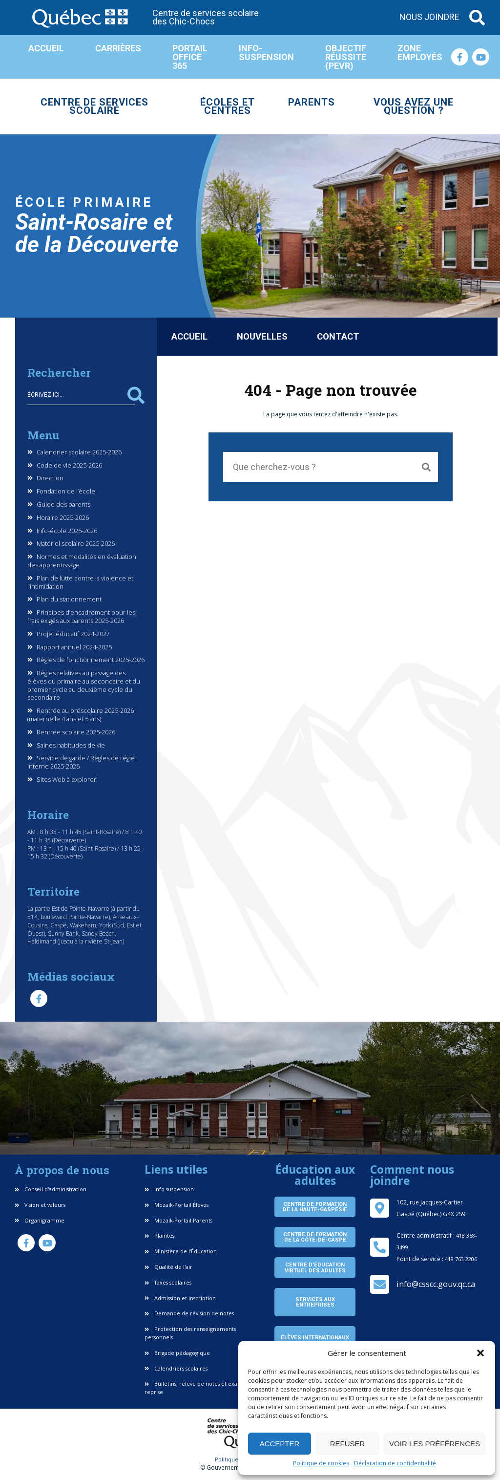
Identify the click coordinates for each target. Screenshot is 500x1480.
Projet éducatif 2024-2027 (73, 634)
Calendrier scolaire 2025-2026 (79, 452)
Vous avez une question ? (414, 106)
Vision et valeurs (40, 1204)
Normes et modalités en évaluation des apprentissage (81, 561)
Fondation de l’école (66, 491)
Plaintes (159, 1235)
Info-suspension (266, 52)
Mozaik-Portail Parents (178, 1220)
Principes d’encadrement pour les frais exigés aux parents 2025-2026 (81, 617)
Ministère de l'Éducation (181, 1251)
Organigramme (39, 1220)
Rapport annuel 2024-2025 (74, 647)
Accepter (280, 1443)
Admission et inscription (180, 1298)
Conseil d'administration (50, 1189)
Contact (338, 336)
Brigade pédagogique (177, 1352)
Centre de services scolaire (94, 106)
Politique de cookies (321, 1463)
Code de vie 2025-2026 (69, 466)
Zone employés (419, 52)
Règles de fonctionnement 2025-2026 (91, 660)
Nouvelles (262, 336)
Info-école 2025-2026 (67, 531)
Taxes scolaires (168, 1282)
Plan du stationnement (69, 599)
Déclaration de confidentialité (395, 1463)
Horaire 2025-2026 (63, 518)
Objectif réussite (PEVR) (345, 57)
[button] (480, 1353)
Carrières (118, 48)
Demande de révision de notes (189, 1313)
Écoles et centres (227, 106)
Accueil (46, 48)
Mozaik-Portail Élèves (176, 1204)
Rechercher (136, 395)
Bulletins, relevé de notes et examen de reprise (201, 1387)
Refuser (347, 1443)
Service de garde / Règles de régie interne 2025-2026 (81, 762)
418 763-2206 (461, 1259)
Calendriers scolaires (176, 1368)
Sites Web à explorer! (67, 780)
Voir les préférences (434, 1443)
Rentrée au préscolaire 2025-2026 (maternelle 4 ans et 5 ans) (80, 715)
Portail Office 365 (190, 57)
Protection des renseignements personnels (190, 1333)
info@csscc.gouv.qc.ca (435, 1284)
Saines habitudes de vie (71, 746)
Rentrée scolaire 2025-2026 (76, 732)
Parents (311, 102)
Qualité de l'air (168, 1266)
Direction (50, 478)
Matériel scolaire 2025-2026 (76, 544)
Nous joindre (429, 17)
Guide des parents (63, 505)
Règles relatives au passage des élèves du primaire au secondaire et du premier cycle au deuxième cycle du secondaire (83, 685)
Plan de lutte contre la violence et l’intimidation (80, 583)
